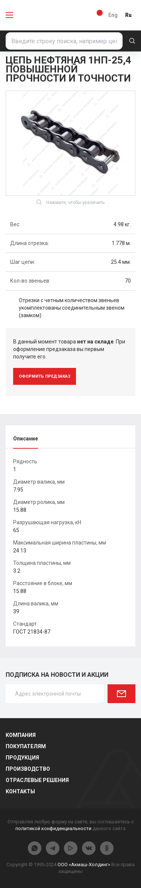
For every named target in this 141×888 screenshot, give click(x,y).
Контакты (20, 791)
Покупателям (26, 746)
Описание (25, 439)
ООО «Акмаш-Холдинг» (84, 864)
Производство (28, 769)
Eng (113, 15)
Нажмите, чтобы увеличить (70, 202)
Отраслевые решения (37, 780)
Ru (128, 15)
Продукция (22, 758)
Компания (21, 735)
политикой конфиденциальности (53, 828)
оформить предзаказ (44, 376)
